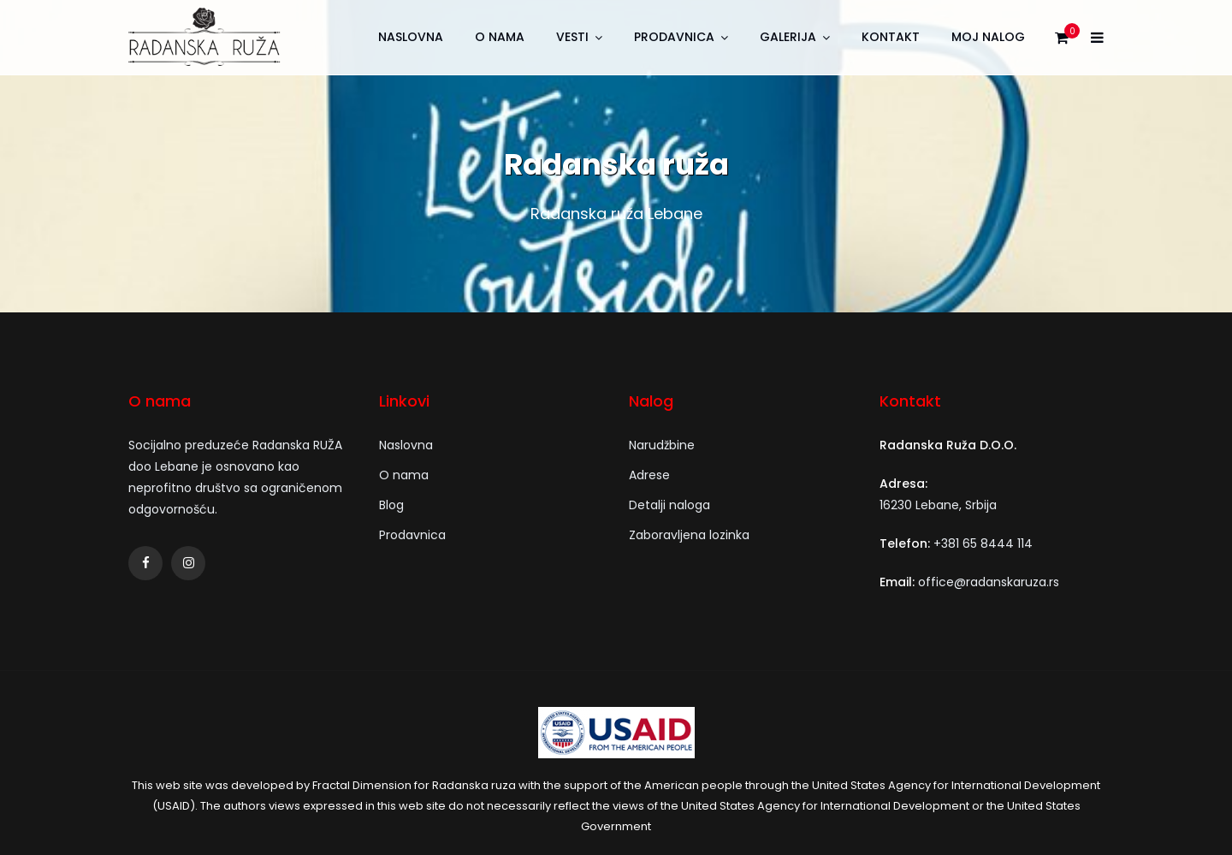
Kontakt (891, 36)
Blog (391, 505)
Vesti (572, 36)
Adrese (649, 475)
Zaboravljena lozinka (689, 534)
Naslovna (410, 36)
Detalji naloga (669, 505)
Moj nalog (988, 36)
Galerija (788, 36)
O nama (499, 36)
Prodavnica (674, 36)
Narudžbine (662, 445)
